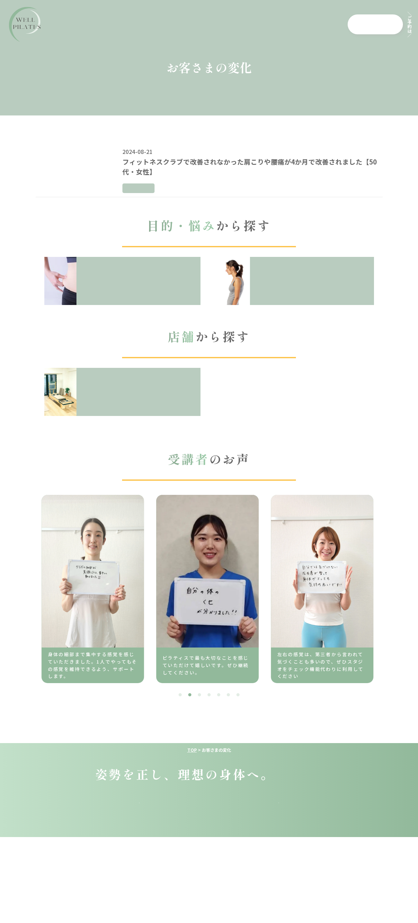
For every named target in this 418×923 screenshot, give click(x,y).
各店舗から (380, 24)
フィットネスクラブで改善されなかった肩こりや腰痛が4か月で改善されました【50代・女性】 (249, 166)
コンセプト (200, 25)
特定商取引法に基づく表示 (286, 893)
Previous (29, 587)
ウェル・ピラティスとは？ (115, 25)
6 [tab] (228, 695)
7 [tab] (238, 695)
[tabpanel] (161, 589)
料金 (168, 25)
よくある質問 (244, 25)
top (83, 813)
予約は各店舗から (139, 868)
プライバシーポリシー (208, 893)
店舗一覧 (285, 25)
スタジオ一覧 (319, 813)
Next (386, 587)
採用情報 (320, 25)
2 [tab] (190, 695)
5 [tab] (219, 695)
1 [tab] (180, 695)
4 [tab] (209, 695)
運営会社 (110, 893)
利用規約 (151, 893)
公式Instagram (278, 868)
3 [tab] (199, 695)
